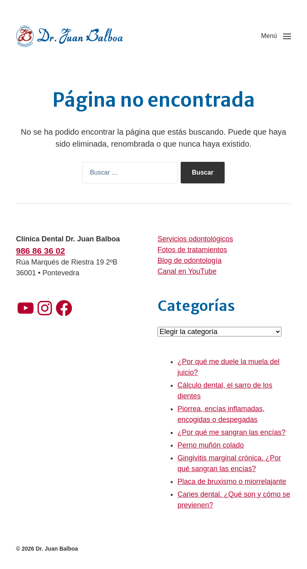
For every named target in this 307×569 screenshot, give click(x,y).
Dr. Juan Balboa (57, 548)
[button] (276, 36)
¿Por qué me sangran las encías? (231, 432)
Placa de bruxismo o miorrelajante (231, 481)
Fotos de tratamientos (192, 250)
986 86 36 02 (40, 250)
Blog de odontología (189, 261)
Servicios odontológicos (195, 239)
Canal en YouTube (186, 271)
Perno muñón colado (210, 445)
